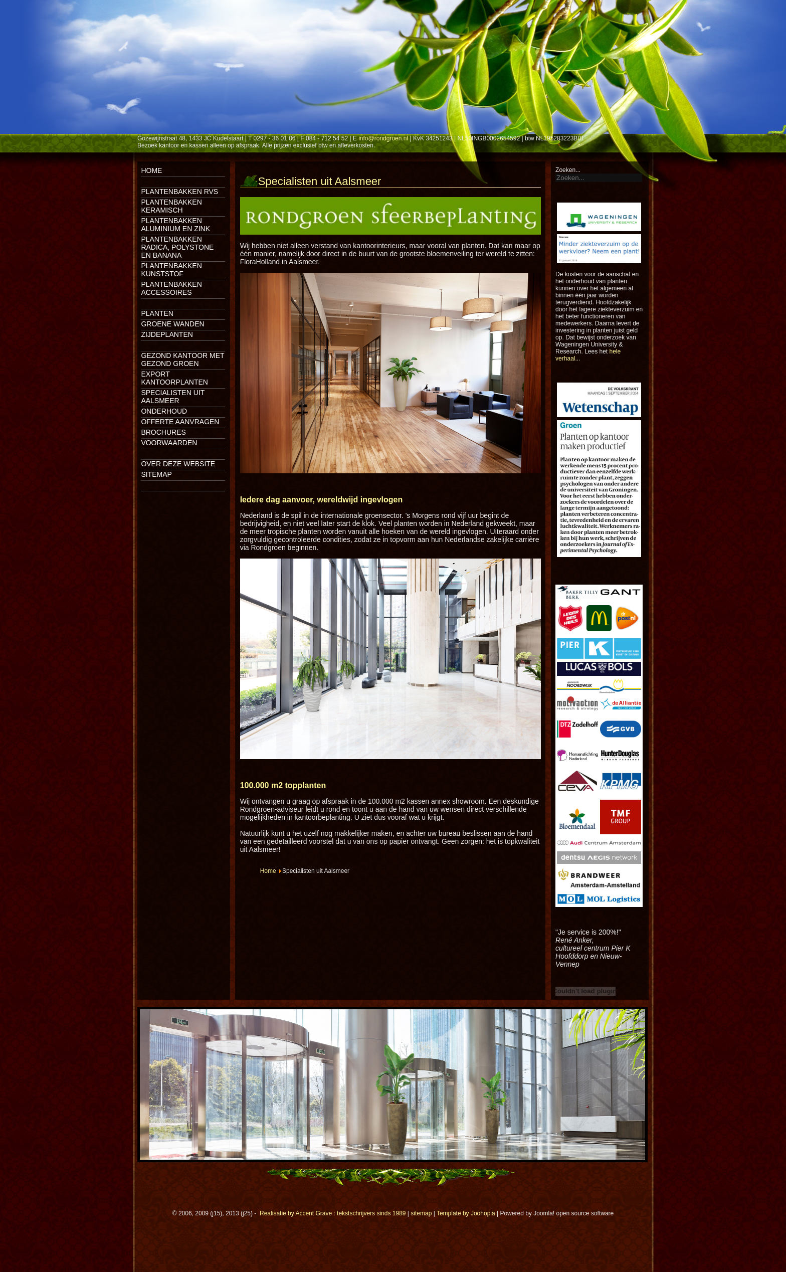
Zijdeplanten (166, 334)
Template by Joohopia (466, 1213)
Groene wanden (172, 324)
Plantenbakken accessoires (171, 288)
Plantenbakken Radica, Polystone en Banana (177, 247)
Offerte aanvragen (180, 422)
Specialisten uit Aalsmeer (173, 397)
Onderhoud (164, 411)
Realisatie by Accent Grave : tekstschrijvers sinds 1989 (333, 1213)
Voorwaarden (169, 443)
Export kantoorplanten (174, 378)
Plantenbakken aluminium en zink (175, 225)
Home (151, 170)
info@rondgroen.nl (383, 138)
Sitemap (156, 474)
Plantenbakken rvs (179, 192)
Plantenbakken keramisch (171, 206)
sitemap (421, 1213)
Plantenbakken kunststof (171, 270)
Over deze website (178, 464)
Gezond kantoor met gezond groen (182, 359)
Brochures (163, 432)
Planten (157, 313)
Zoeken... (567, 169)
